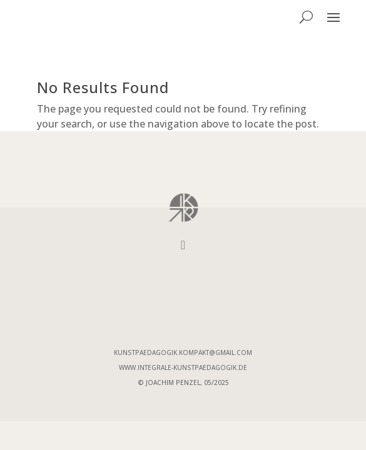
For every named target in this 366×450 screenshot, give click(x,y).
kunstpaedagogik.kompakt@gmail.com (183, 352)
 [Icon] (183, 245)
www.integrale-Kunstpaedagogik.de (183, 367)
